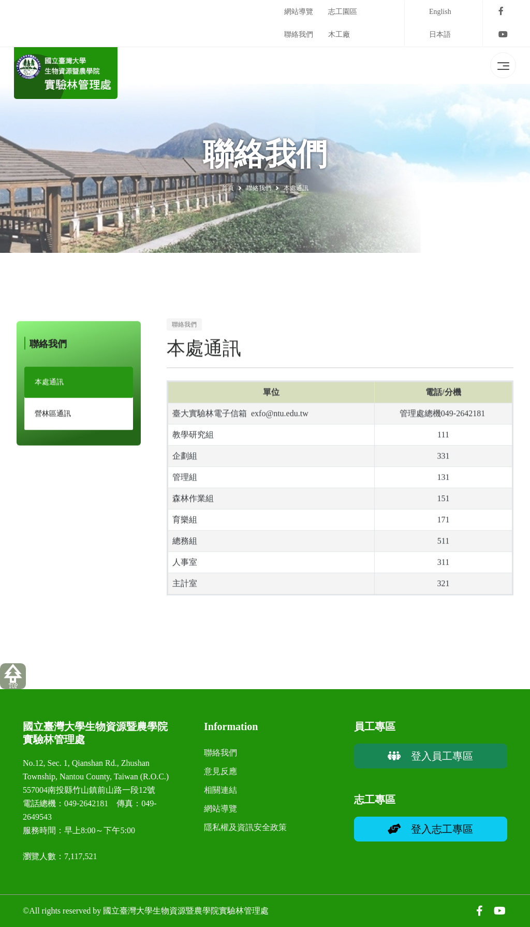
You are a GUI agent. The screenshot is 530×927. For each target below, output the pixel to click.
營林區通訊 (53, 418)
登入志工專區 (430, 829)
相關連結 (220, 790)
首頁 (228, 188)
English (440, 12)
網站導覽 (298, 12)
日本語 (440, 34)
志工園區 (342, 12)
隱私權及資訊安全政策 (245, 827)
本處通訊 (49, 387)
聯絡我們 (298, 34)
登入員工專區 (430, 756)
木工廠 (339, 34)
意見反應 (220, 771)
